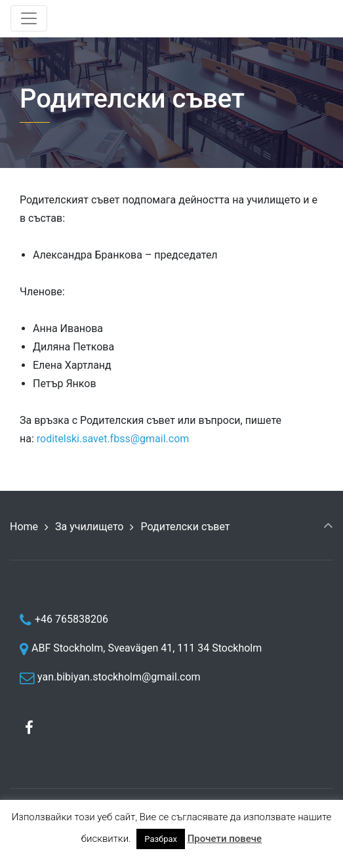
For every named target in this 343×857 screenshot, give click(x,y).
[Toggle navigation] (28, 18)
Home (24, 526)
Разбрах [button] (160, 839)
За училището (89, 526)
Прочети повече (225, 839)
